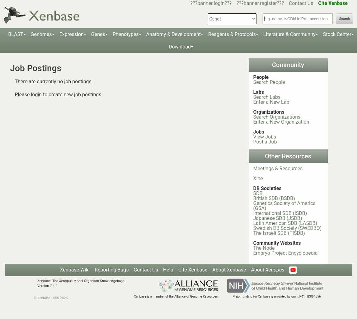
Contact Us (301, 3)
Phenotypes (126, 34)
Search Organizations (277, 117)
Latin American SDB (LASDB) (285, 223)
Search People (269, 82)
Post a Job (265, 142)
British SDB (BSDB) (274, 198)
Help (168, 270)
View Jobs (264, 137)
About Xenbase (229, 270)
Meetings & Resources (278, 168)
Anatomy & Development (173, 34)
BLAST (15, 34)
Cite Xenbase (193, 270)
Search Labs (267, 97)
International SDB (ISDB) (280, 213)
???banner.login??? (211, 3)
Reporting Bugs (112, 270)
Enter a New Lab (271, 102)
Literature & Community (289, 34)
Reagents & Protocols (232, 34)
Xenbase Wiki (75, 270)
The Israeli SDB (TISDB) (279, 233)
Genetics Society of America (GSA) (284, 205)
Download (180, 47)
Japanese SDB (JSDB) (277, 218)
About (267, 270)
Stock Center (337, 34)
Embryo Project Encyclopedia (285, 253)
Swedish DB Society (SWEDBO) (287, 228)
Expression (71, 34)
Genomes (41, 34)
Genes (98, 34)
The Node (264, 248)
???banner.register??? (260, 3)
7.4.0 (54, 286)
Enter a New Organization (281, 122)
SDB (258, 193)
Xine (258, 178)
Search (344, 19)
